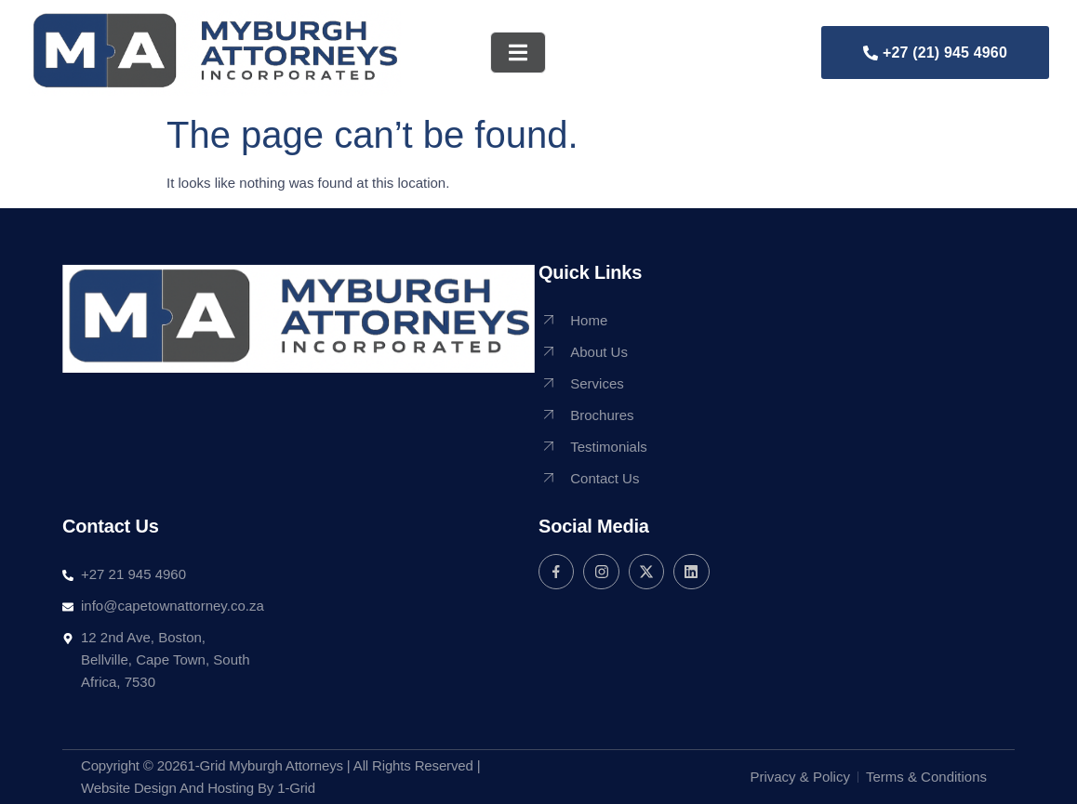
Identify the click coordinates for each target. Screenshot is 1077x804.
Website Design (129, 788)
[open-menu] (518, 52)
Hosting (230, 788)
